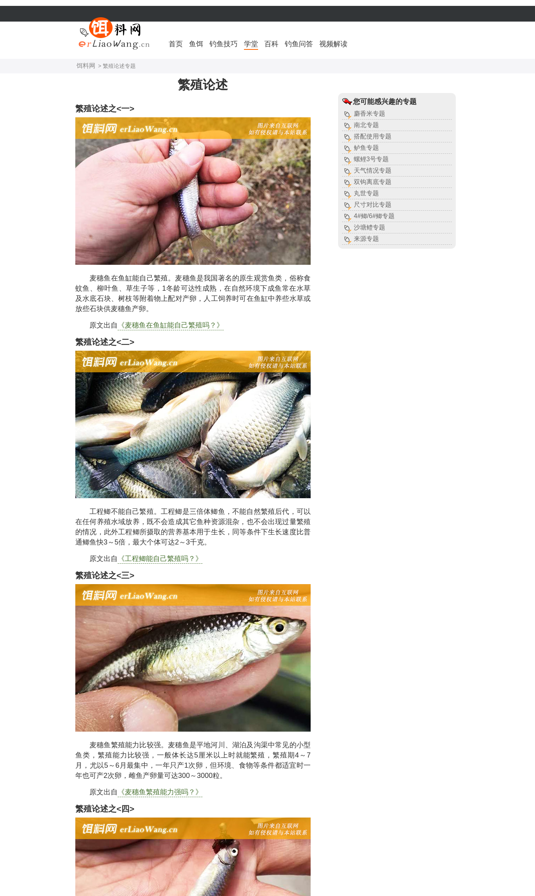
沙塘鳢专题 (369, 227)
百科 (271, 44)
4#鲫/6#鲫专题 (374, 216)
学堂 (251, 44)
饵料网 (85, 65)
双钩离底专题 (372, 181)
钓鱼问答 (299, 44)
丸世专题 (366, 193)
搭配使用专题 (372, 136)
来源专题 (366, 238)
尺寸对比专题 (372, 204)
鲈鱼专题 (366, 147)
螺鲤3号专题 (371, 159)
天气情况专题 (372, 170)
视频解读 (333, 44)
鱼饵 (196, 44)
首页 (176, 44)
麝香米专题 (369, 113)
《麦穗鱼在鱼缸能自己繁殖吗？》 (171, 325)
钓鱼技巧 (223, 44)
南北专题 (366, 125)
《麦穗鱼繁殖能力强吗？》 (160, 792)
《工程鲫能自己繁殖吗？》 (160, 559)
